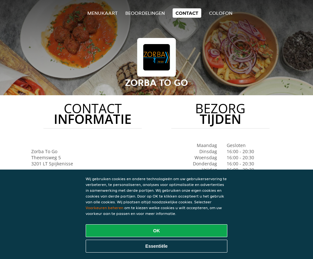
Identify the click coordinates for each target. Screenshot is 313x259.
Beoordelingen (145, 13)
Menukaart (102, 13)
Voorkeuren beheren (104, 207)
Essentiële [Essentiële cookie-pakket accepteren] (156, 246)
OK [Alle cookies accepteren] (156, 230)
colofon (220, 13)
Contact (186, 13)
